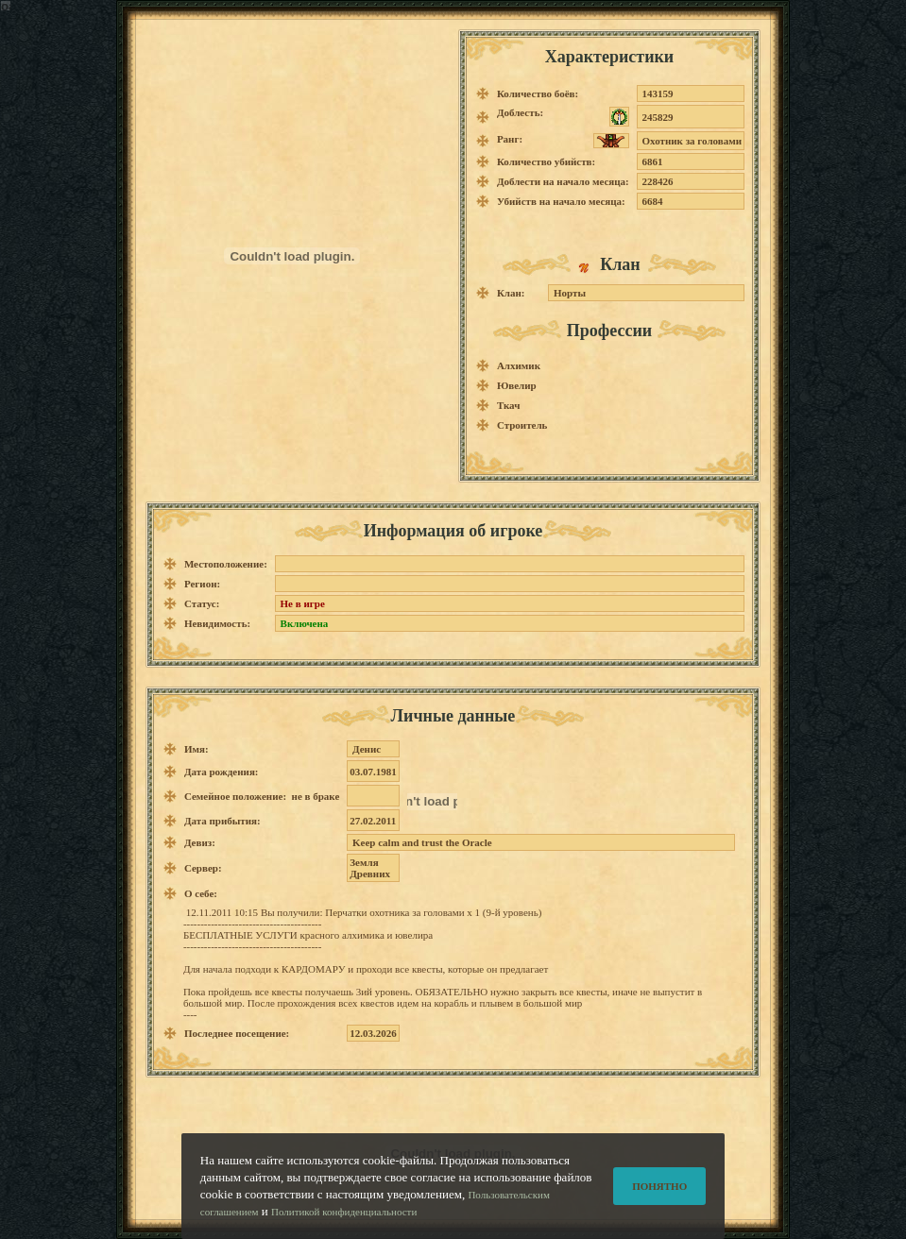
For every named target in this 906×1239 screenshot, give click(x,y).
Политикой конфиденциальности (344, 1225)
